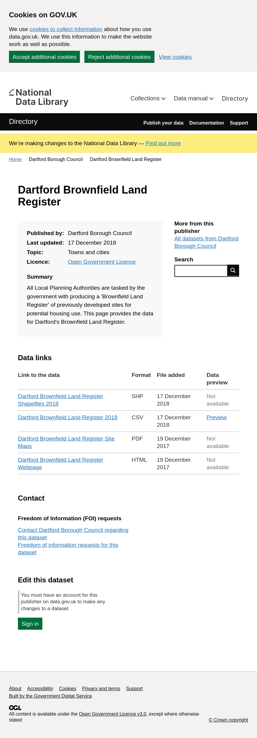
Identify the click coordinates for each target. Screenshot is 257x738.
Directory (235, 98)
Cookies (67, 688)
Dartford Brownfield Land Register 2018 (67, 417)
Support (239, 122)
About (15, 688)
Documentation (206, 122)
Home (15, 159)
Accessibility (40, 688)
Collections (146, 98)
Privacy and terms (101, 688)
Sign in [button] (30, 624)
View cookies (175, 57)
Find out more (163, 143)
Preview (217, 417)
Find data (233, 270)
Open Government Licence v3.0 (112, 713)
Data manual (191, 98)
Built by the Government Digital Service (50, 696)
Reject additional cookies (119, 57)
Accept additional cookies (44, 57)
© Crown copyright (228, 719)
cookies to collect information (66, 29)
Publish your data (163, 122)
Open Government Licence (102, 262)
